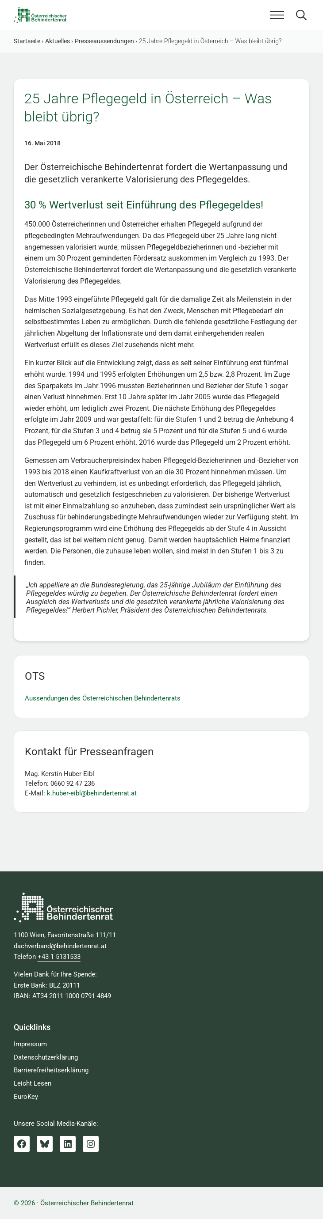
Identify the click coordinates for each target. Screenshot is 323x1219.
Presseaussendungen (104, 41)
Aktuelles (57, 41)
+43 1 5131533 (59, 957)
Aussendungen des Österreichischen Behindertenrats (103, 698)
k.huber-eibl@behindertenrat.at (92, 793)
